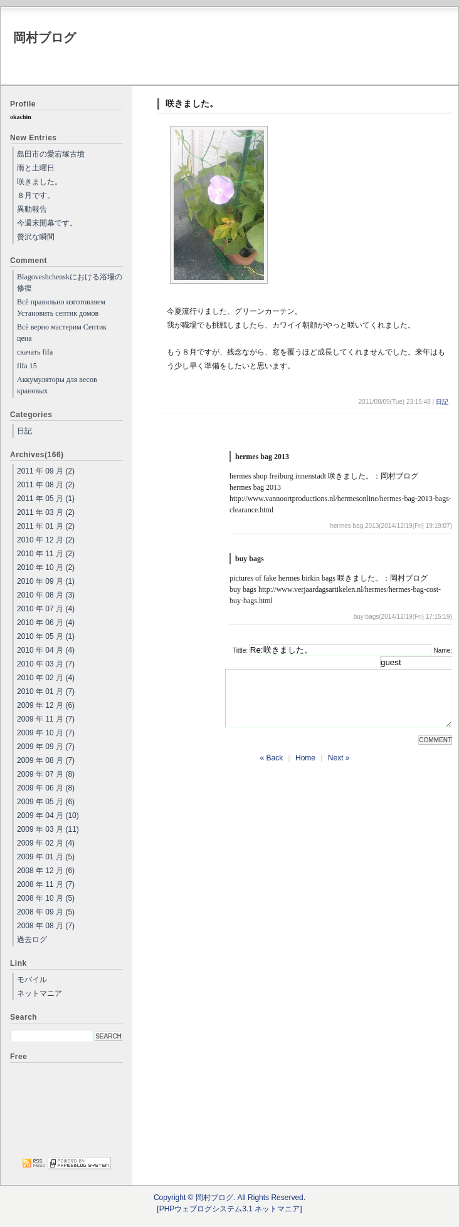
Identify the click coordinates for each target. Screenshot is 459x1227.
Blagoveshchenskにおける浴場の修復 (69, 282)
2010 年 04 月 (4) (46, 650)
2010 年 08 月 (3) (46, 595)
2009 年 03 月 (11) (48, 829)
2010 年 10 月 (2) (46, 567)
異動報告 (32, 209)
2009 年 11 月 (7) (46, 719)
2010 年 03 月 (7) (46, 664)
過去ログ (32, 939)
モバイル (32, 979)
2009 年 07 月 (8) (46, 774)
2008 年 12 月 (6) (46, 870)
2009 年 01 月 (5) (46, 856)
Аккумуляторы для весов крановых (57, 385)
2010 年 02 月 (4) (46, 677)
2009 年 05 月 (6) (46, 801)
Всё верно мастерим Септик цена (62, 333)
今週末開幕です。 (47, 223)
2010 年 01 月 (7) (46, 691)
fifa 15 (27, 365)
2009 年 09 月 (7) (46, 746)
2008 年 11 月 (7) (46, 884)
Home (305, 769)
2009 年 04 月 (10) (48, 815)
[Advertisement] (67, 1108)
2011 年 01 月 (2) (46, 526)
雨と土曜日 (36, 167)
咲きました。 (39, 181)
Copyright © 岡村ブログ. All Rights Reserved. (229, 1197)
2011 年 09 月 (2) (46, 471)
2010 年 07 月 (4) (46, 608)
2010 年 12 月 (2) (46, 540)
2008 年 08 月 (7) (46, 925)
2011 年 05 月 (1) (46, 498)
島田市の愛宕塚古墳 (51, 154)
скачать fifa (35, 352)
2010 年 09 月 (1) (46, 581)
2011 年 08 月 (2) (46, 484)
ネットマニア (39, 993)
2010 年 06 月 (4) (46, 622)
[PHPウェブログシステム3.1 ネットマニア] (229, 1208)
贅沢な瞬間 (36, 236)
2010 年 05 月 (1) (46, 636)
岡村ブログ (44, 37)
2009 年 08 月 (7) (46, 760)
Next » (339, 769)
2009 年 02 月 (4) (46, 843)
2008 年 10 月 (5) (46, 898)
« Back (271, 769)
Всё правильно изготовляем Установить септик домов (61, 308)
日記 (442, 401)
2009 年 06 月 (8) (46, 788)
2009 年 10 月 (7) (46, 732)
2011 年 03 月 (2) (46, 512)
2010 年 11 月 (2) (46, 553)
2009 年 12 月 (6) (46, 705)
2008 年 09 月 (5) (46, 912)
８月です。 (36, 195)
